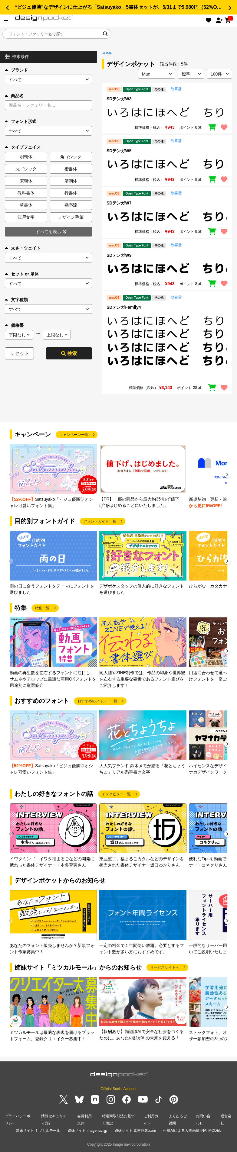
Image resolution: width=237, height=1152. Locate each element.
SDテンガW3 (119, 98)
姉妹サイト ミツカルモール (38, 1130)
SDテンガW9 (119, 255)
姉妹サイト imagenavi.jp (87, 1130)
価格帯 (14, 325)
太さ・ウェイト (23, 248)
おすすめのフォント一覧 (97, 701)
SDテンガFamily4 (124, 307)
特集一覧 (42, 608)
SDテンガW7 (119, 203)
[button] (7, 8)
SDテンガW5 (119, 150)
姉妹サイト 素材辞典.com (135, 1130)
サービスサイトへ (164, 967)
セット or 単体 (22, 274)
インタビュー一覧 (116, 794)
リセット (19, 353)
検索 (69, 353)
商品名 (14, 95)
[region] (167, 112)
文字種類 (16, 299)
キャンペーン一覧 (73, 435)
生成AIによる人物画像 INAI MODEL (192, 1130)
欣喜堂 (176, 89)
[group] (53, 476)
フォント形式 (20, 121)
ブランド (16, 70)
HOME (107, 53)
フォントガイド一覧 (100, 521)
